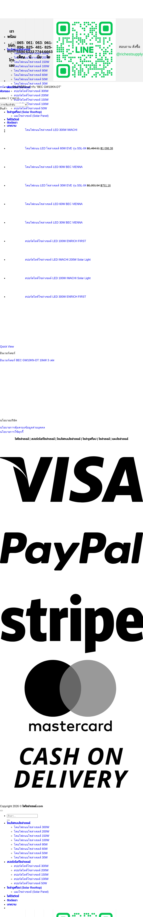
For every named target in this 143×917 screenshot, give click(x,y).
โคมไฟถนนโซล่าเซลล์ (18, 823)
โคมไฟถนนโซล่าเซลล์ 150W (31, 61)
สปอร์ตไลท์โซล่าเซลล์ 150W (31, 99)
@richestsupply (129, 54)
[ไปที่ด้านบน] (1, 810)
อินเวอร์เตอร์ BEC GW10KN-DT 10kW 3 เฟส (27, 360)
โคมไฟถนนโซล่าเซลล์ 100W (31, 66)
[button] (5, 91)
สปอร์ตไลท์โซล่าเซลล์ (18, 861)
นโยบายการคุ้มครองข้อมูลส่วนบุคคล (22, 427)
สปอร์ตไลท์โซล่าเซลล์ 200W (31, 95)
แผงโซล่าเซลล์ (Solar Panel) (31, 891)
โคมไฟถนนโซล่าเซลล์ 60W (31, 74)
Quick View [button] (7, 346)
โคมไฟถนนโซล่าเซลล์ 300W (31, 827)
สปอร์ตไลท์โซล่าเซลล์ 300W (31, 91)
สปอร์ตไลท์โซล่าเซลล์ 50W (30, 108)
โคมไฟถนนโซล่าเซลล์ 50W (31, 79)
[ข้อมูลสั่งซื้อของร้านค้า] (13, 104)
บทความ (11, 904)
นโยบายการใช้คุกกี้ (11, 431)
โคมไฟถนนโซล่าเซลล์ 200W (31, 57)
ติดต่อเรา (12, 900)
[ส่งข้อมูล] (15, 47)
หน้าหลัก (5, 86)
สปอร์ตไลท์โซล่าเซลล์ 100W (31, 104)
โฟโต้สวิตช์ (13, 896)
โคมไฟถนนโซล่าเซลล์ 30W (31, 83)
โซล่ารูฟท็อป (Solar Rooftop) (24, 112)
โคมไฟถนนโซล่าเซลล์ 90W (31, 70)
